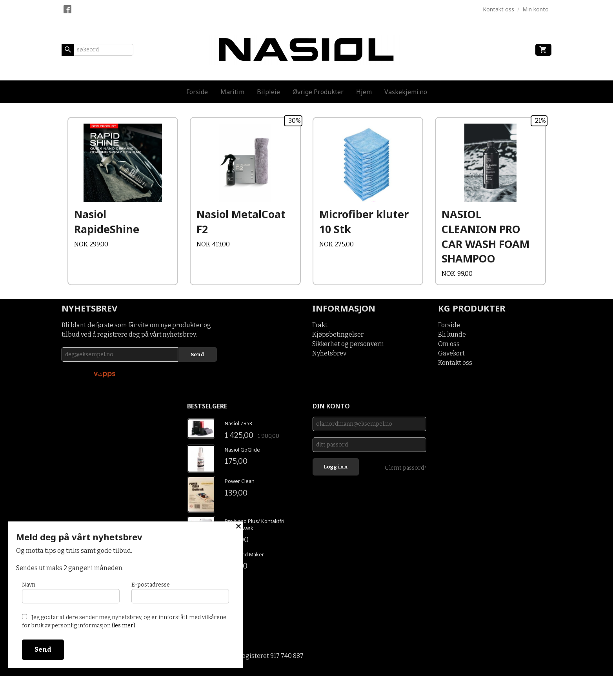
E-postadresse (180, 592)
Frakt (319, 325)
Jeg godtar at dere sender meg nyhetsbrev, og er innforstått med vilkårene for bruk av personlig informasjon (124, 621)
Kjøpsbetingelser (338, 334)
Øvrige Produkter (318, 91)
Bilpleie (268, 91)
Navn (71, 592)
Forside (197, 91)
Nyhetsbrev (329, 353)
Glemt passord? (405, 468)
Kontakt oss (455, 362)
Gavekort (451, 353)
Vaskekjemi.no (405, 91)
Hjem (364, 91)
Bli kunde (452, 334)
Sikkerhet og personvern (348, 344)
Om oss (449, 344)
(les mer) (123, 625)
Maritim (232, 91)
